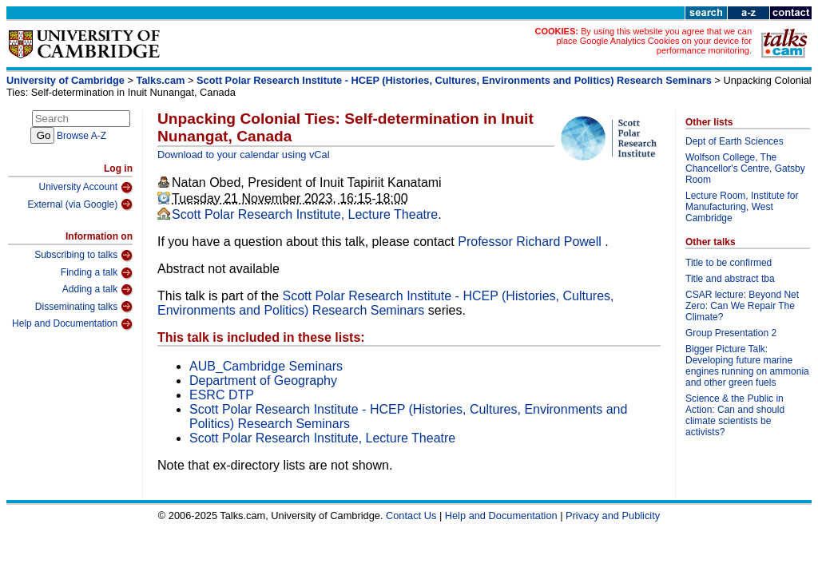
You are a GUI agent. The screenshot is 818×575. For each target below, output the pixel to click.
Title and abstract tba (730, 278)
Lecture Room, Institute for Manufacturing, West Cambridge (741, 207)
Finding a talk (97, 273)
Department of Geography (263, 380)
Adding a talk (97, 290)
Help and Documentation (72, 324)
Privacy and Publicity (613, 515)
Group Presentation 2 (730, 333)
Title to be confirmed (728, 262)
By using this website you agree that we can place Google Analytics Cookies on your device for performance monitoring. (654, 40)
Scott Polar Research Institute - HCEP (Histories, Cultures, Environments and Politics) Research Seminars (454, 80)
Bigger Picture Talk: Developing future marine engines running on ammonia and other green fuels (747, 365)
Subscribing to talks (83, 255)
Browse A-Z (81, 135)
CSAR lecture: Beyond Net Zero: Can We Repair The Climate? (742, 306)
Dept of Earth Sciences (734, 141)
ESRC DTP (221, 395)
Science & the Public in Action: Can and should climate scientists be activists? (734, 415)
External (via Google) (80, 204)
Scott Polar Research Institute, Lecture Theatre (305, 214)
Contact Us (411, 515)
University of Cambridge (65, 80)
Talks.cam (161, 80)
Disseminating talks (84, 306)
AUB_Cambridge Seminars (266, 366)
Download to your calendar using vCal (243, 155)
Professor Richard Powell (531, 241)
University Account (85, 187)
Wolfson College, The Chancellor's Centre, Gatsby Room (745, 168)
